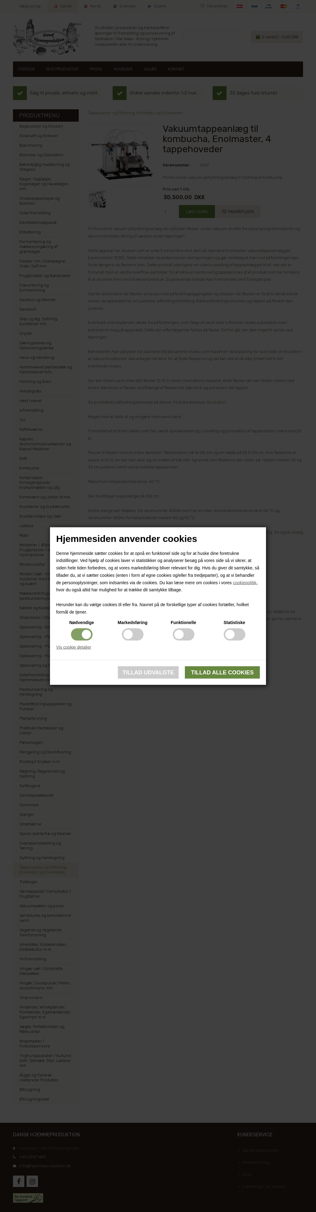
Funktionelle (183, 622)
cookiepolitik (244, 582)
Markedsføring (132, 622)
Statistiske (234, 622)
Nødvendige (81, 622)
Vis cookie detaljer (73, 646)
